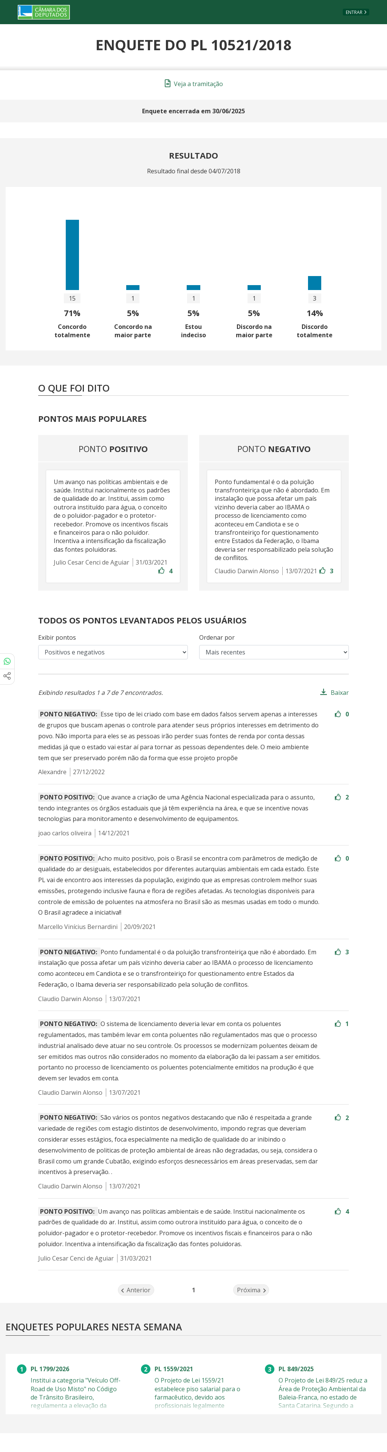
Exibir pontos (57, 637)
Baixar (340, 692)
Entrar (354, 12)
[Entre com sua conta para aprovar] (162, 570)
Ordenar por (217, 637)
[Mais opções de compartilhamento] (7, 676)
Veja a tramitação (194, 84)
